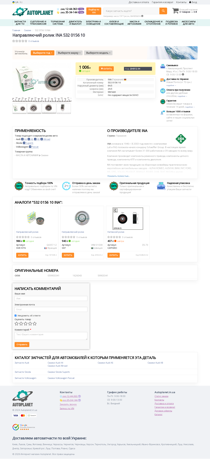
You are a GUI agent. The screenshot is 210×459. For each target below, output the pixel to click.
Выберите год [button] (42, 52)
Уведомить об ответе (28, 315)
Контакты (181, 2)
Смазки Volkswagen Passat (61, 378)
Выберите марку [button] (69, 52)
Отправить (21, 345)
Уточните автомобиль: (21, 52)
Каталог (158, 414)
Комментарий (23, 330)
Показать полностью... (118, 176)
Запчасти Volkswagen (25, 378)
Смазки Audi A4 (55, 363)
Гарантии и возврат (165, 407)
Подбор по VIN (93, 11)
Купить (106, 68)
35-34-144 (67, 12)
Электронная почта (25, 305)
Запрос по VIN (67, 408)
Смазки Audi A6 (105, 363)
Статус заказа (161, 396)
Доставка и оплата (139, 2)
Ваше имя (20, 294)
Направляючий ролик (27, 232)
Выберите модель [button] (98, 52)
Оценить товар (23, 319)
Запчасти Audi (22, 363)
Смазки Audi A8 (155, 363)
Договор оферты (163, 411)
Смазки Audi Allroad (57, 366)
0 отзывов (33, 41)
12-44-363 (67, 9)
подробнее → (171, 85)
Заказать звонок (68, 404)
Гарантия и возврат (162, 2)
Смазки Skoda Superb (59, 372)
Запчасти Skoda (23, 372)
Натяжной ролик (116, 232)
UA (15, 2)
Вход (193, 2)
